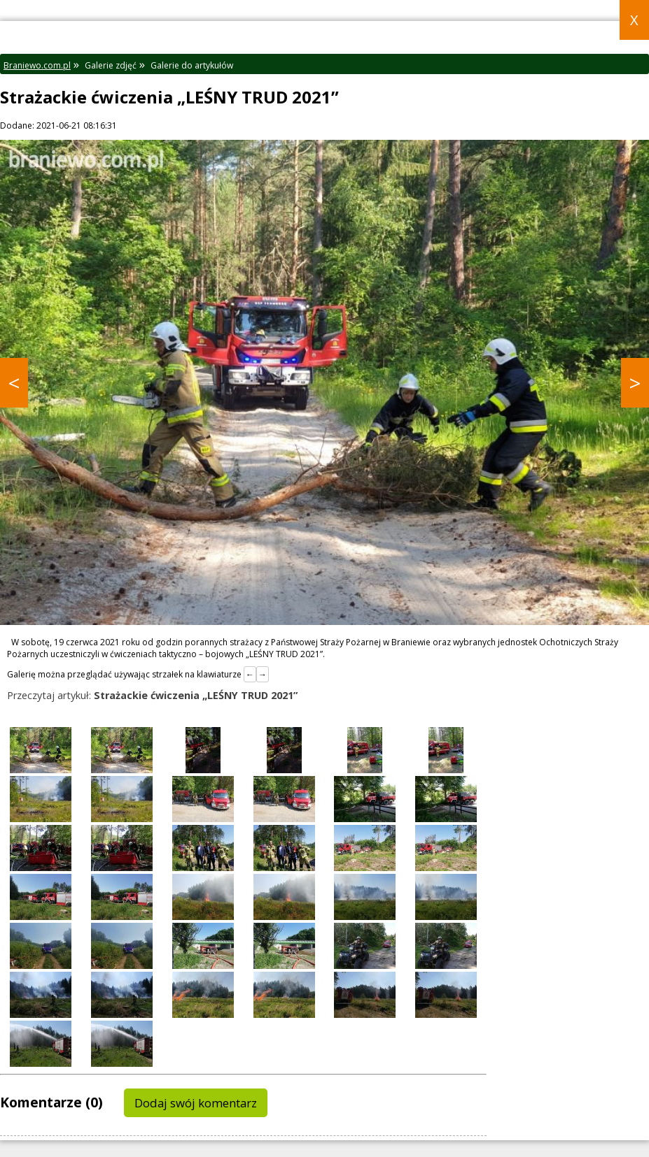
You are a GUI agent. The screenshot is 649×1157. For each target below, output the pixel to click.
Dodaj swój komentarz (195, 1103)
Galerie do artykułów (192, 65)
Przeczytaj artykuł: (152, 695)
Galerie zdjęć (111, 65)
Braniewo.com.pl (37, 65)
